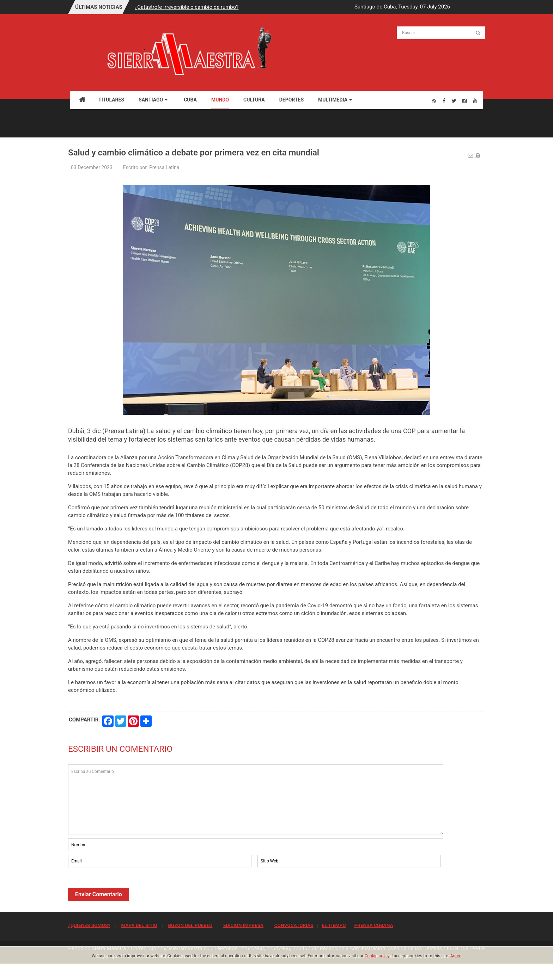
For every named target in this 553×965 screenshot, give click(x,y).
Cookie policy (377, 955)
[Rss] (434, 100)
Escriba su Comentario (255, 799)
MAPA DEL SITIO (139, 925)
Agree (455, 955)
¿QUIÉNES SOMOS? (89, 925)
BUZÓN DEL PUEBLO (190, 925)
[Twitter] (454, 100)
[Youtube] (475, 100)
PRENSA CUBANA (373, 925)
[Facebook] (444, 100)
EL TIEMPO (334, 925)
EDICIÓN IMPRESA (243, 925)
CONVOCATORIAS (294, 925)
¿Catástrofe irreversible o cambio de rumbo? (186, 7)
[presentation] (121, 888)
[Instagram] (464, 100)
